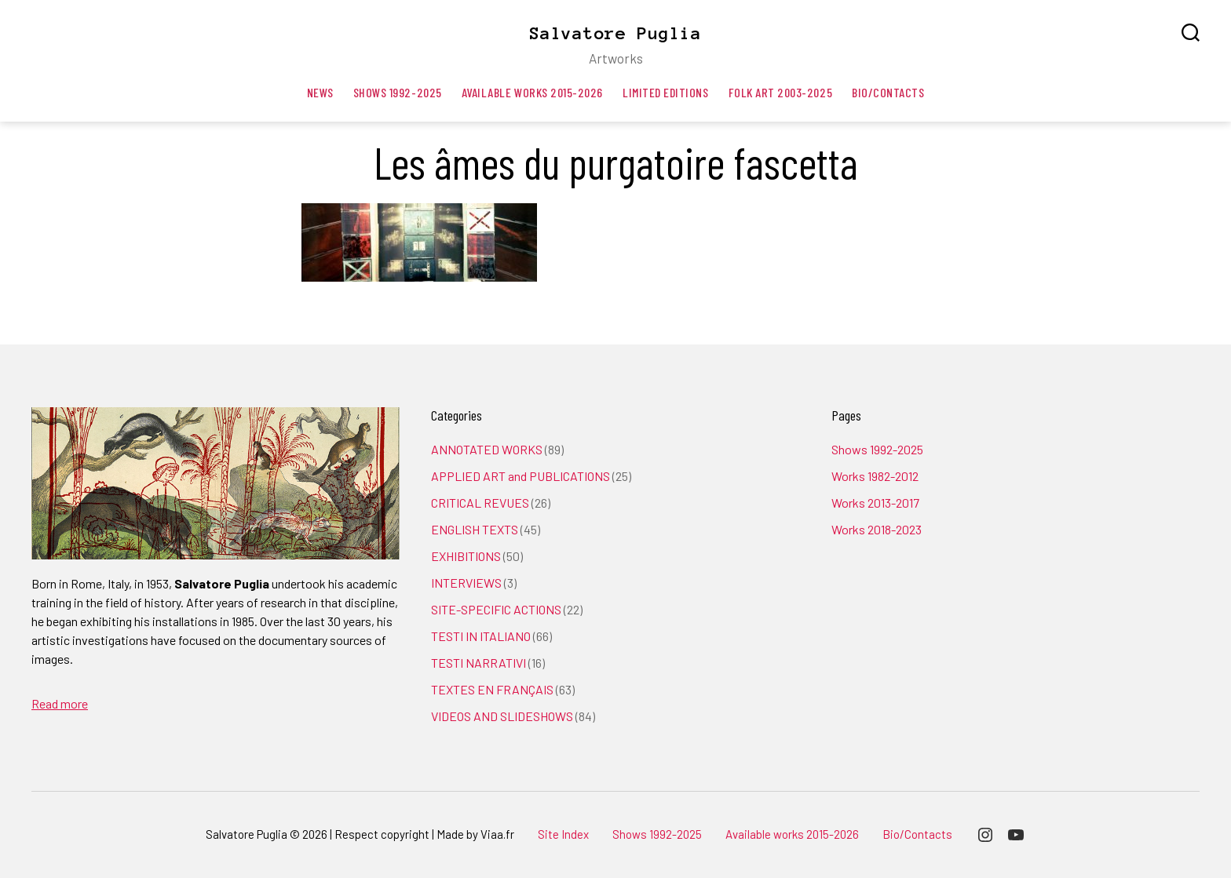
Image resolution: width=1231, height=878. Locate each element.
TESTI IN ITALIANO (481, 635)
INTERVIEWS (466, 582)
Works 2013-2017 (875, 502)
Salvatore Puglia (615, 33)
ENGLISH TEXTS (474, 529)
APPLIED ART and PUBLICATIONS (520, 475)
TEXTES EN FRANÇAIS (492, 689)
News (320, 92)
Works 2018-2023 (876, 529)
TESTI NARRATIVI (478, 662)
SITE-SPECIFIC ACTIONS (496, 609)
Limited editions (666, 92)
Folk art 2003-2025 (781, 92)
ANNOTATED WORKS (486, 449)
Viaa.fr (497, 834)
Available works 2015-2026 (532, 92)
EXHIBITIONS (466, 555)
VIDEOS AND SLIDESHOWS (502, 716)
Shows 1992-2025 (397, 92)
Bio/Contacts (888, 92)
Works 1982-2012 (875, 475)
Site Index (563, 834)
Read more (59, 703)
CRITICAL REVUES (480, 502)
